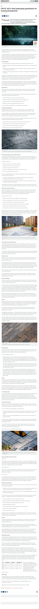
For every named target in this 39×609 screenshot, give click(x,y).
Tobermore (6, 12)
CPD (1, 6)
